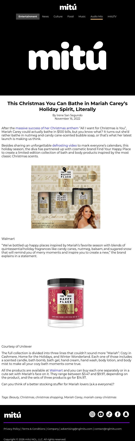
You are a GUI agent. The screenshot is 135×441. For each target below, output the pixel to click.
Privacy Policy (12, 428)
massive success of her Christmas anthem (47, 128)
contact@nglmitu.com (108, 428)
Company (53, 428)
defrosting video (64, 145)
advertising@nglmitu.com (76, 428)
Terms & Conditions (33, 428)
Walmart (57, 370)
